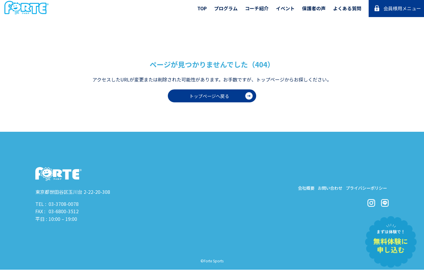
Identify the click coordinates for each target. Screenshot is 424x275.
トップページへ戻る (209, 95)
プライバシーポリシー (362, 189)
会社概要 (289, 189)
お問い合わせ (318, 189)
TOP (202, 8)
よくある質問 (347, 8)
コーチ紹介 (257, 8)
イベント (285, 8)
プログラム (226, 8)
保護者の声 (314, 8)
